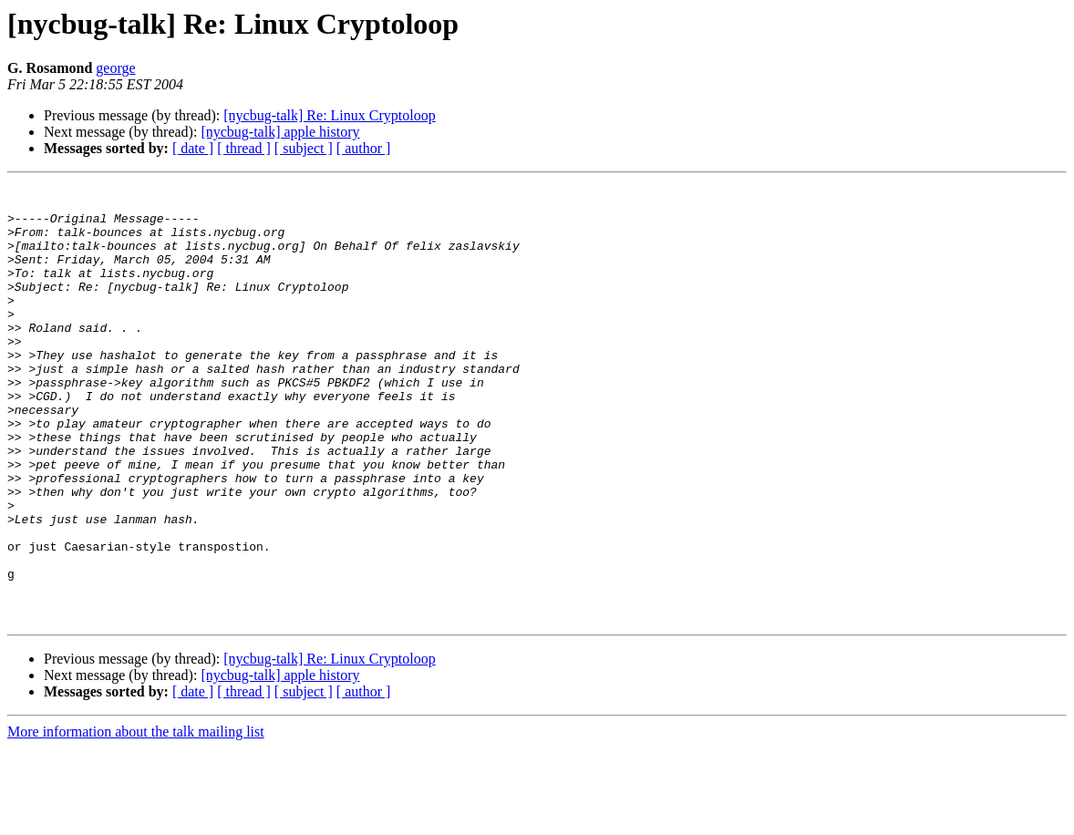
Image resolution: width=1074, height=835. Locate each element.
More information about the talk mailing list (135, 819)
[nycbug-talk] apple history (280, 131)
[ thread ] (244, 148)
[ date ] (192, 148)
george (115, 68)
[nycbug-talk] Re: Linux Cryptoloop (329, 115)
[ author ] (363, 148)
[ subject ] (303, 148)
